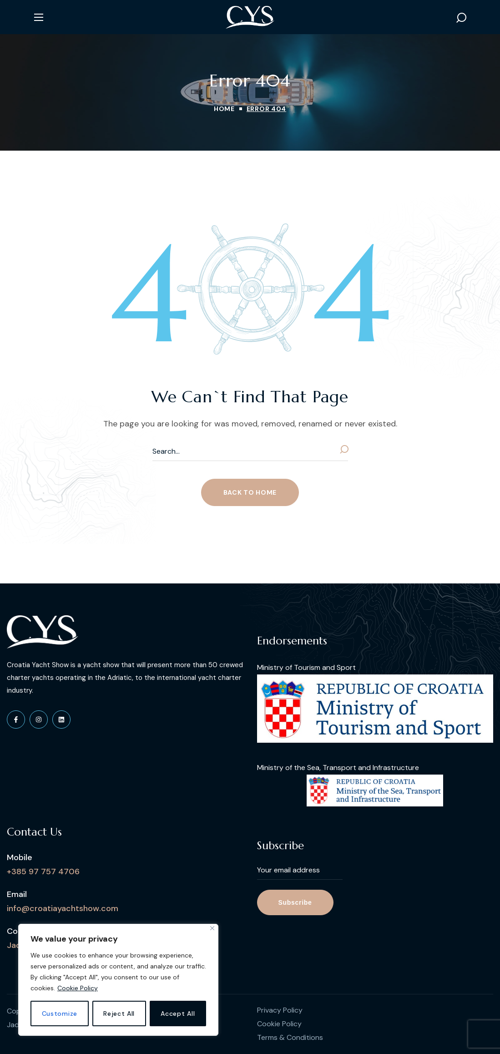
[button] (461, 17)
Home (224, 109)
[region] (118, 980)
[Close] (212, 928)
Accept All (178, 1013)
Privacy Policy (280, 1010)
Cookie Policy (77, 988)
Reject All (119, 1013)
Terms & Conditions (290, 1037)
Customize (59, 1013)
